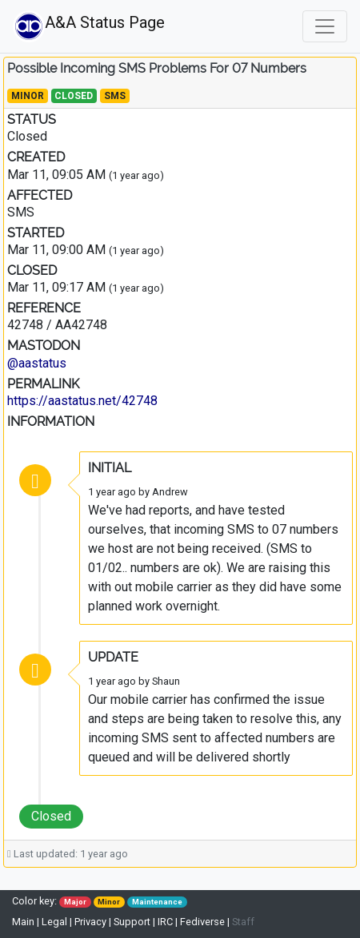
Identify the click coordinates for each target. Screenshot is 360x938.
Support (132, 922)
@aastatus (36, 363)
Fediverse (202, 922)
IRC (165, 922)
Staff (243, 922)
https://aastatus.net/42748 (82, 400)
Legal (54, 922)
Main (24, 922)
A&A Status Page (55, 26)
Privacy (90, 922)
